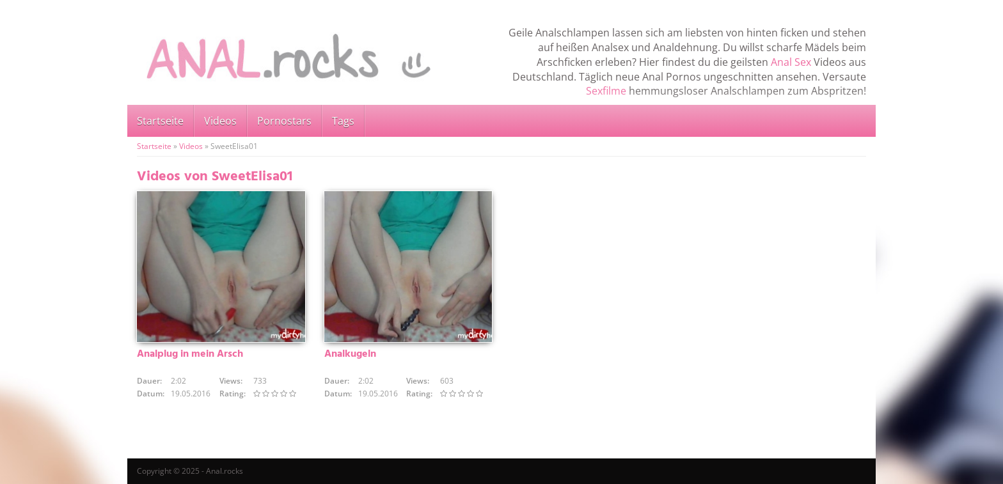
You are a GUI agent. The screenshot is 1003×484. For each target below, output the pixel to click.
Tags (343, 121)
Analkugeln (350, 354)
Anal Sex (791, 62)
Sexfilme (606, 91)
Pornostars (284, 121)
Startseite (160, 121)
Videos (220, 121)
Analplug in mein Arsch (190, 354)
